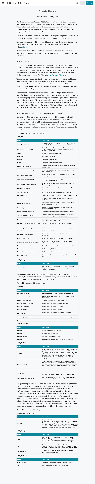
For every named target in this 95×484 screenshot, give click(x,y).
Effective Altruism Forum (17, 3)
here (69, 38)
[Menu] (3, 3)
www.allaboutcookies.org (56, 75)
